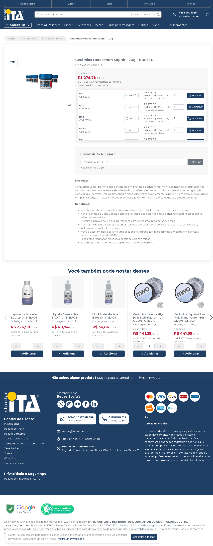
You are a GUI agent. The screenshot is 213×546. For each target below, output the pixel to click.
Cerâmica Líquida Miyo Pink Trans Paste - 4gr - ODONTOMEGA (190, 317)
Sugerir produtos (150, 377)
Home (11, 38)
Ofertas (191, 3)
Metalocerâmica (52, 38)
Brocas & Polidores (48, 25)
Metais (99, 25)
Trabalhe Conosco (15, 463)
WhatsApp (149, 3)
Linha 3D (158, 25)
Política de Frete (14, 428)
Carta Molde (11, 448)
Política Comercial (15, 433)
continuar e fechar (144, 537)
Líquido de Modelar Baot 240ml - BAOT (24, 316)
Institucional (11, 423)
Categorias (17, 25)
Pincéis (68, 25)
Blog (109, 3)
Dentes (143, 25)
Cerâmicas (84, 25)
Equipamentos (177, 25)
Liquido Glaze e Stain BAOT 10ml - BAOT (66, 316)
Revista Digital (27, 3)
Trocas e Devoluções (16, 438)
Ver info (131, 95)
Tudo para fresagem (120, 25)
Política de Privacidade (70, 539)
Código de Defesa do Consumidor (24, 443)
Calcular (195, 162)
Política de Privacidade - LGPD (22, 478)
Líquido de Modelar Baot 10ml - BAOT (105, 316)
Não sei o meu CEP (92, 167)
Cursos (71, 3)
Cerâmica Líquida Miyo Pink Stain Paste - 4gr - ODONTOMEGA (148, 317)
